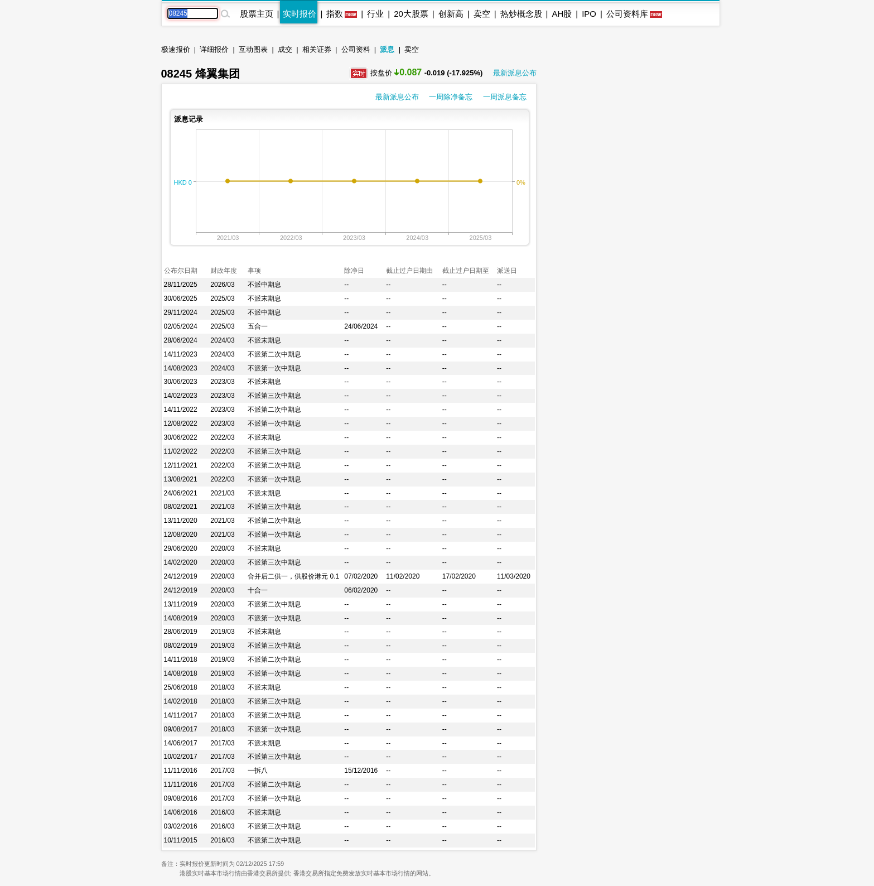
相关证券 (316, 49)
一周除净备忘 (450, 97)
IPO (589, 13)
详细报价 (214, 49)
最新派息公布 (515, 73)
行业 (375, 13)
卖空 (482, 13)
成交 (285, 49)
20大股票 (411, 13)
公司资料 (355, 49)
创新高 (450, 13)
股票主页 (256, 13)
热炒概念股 (521, 13)
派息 (387, 49)
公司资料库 (627, 13)
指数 (334, 13)
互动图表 (253, 49)
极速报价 (175, 49)
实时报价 (299, 13)
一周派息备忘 (505, 97)
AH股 (562, 13)
